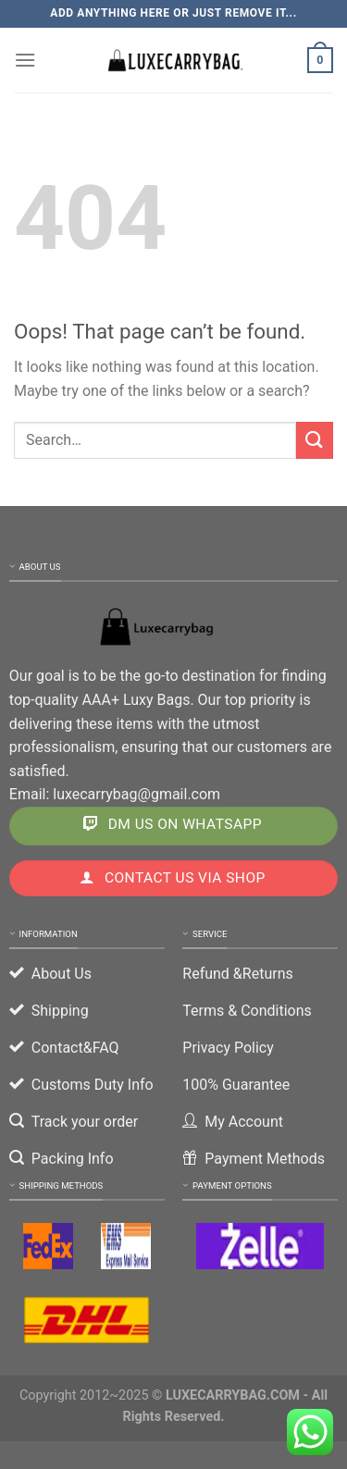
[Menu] (25, 59)
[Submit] (314, 440)
